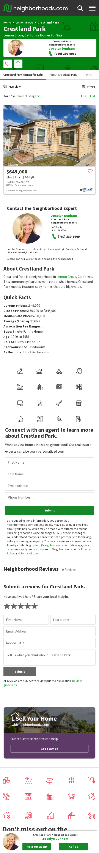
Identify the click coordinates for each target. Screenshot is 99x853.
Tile (83, 96)
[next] (91, 135)
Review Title (15, 643)
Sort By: (9, 96)
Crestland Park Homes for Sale (23, 75)
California (32, 35)
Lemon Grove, (13, 35)
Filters (89, 86)
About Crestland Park (63, 75)
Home (7, 22)
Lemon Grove (24, 22)
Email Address (18, 485)
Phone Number (19, 497)
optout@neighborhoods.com (50, 545)
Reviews (89, 75)
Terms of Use (29, 553)
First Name (16, 462)
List (93, 96)
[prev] (7, 135)
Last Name (16, 474)
